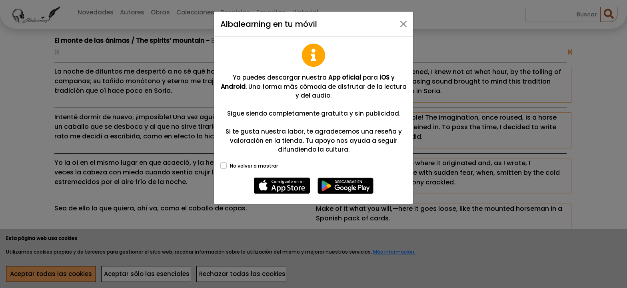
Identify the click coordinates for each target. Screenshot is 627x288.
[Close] (403, 24)
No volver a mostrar (254, 165)
